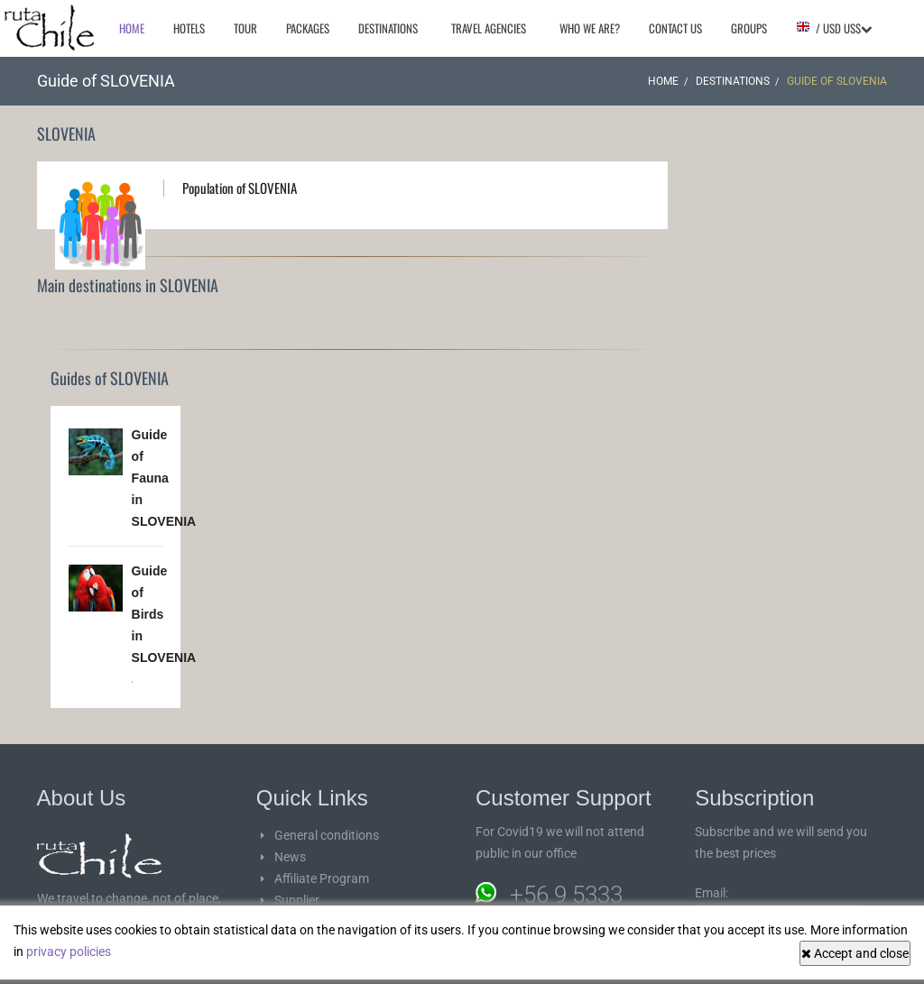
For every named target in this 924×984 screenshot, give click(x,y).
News (290, 857)
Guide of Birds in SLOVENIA (164, 614)
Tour (245, 28)
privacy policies (68, 951)
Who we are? (589, 28)
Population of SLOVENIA (239, 188)
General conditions (326, 835)
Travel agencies (488, 28)
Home (131, 28)
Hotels (189, 28)
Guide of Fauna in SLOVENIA (164, 478)
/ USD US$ (834, 28)
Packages (307, 28)
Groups (749, 28)
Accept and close (855, 953)
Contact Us (675, 28)
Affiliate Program (321, 878)
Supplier (296, 900)
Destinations (388, 28)
